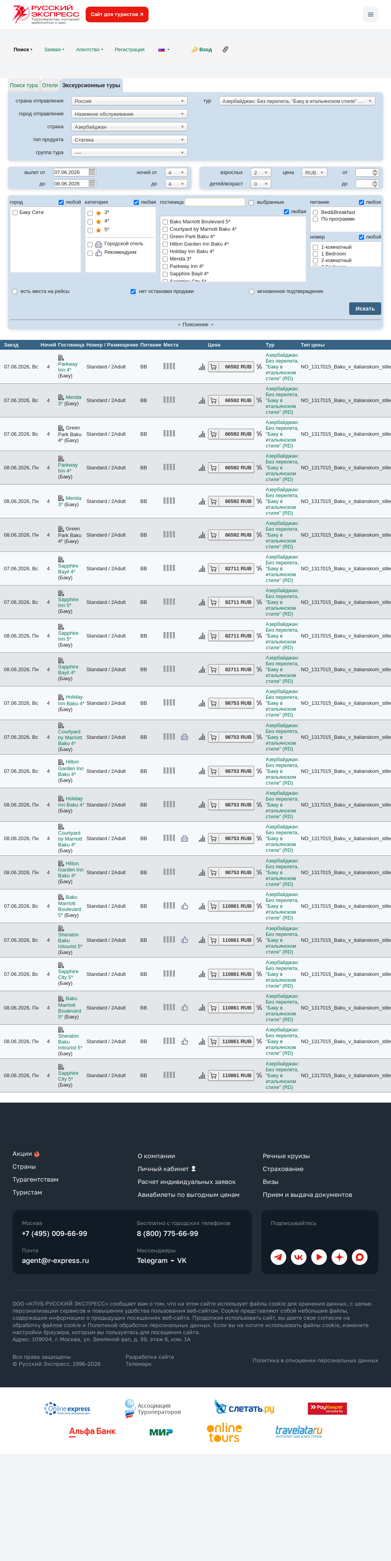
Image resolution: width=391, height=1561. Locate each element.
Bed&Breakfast (334, 212)
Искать (365, 308)
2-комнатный (332, 260)
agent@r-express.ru (55, 1260)
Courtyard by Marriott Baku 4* (233, 229)
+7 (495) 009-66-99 (54, 1233)
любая (145, 202)
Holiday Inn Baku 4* (233, 251)
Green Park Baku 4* (233, 237)
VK (182, 1260)
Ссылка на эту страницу (225, 49)
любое (370, 202)
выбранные (266, 202)
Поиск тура (24, 85)
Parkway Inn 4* (233, 266)
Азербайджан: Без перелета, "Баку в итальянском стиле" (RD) (282, 366)
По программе (334, 219)
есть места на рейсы (41, 291)
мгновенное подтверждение (286, 291)
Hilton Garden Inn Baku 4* (233, 244)
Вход (205, 49)
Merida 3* (233, 259)
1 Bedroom (329, 254)
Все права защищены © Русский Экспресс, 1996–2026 (56, 1360)
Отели (50, 85)
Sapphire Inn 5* (68, 602)
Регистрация (130, 49)
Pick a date (91, 171)
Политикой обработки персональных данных (149, 1325)
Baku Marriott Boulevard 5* (233, 222)
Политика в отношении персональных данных (315, 1360)
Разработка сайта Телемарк (150, 1360)
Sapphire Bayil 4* (233, 274)
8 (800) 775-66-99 (167, 1233)
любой (70, 202)
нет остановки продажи (162, 291)
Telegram (152, 1260)
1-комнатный (332, 247)
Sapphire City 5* (68, 974)
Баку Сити (28, 212)
